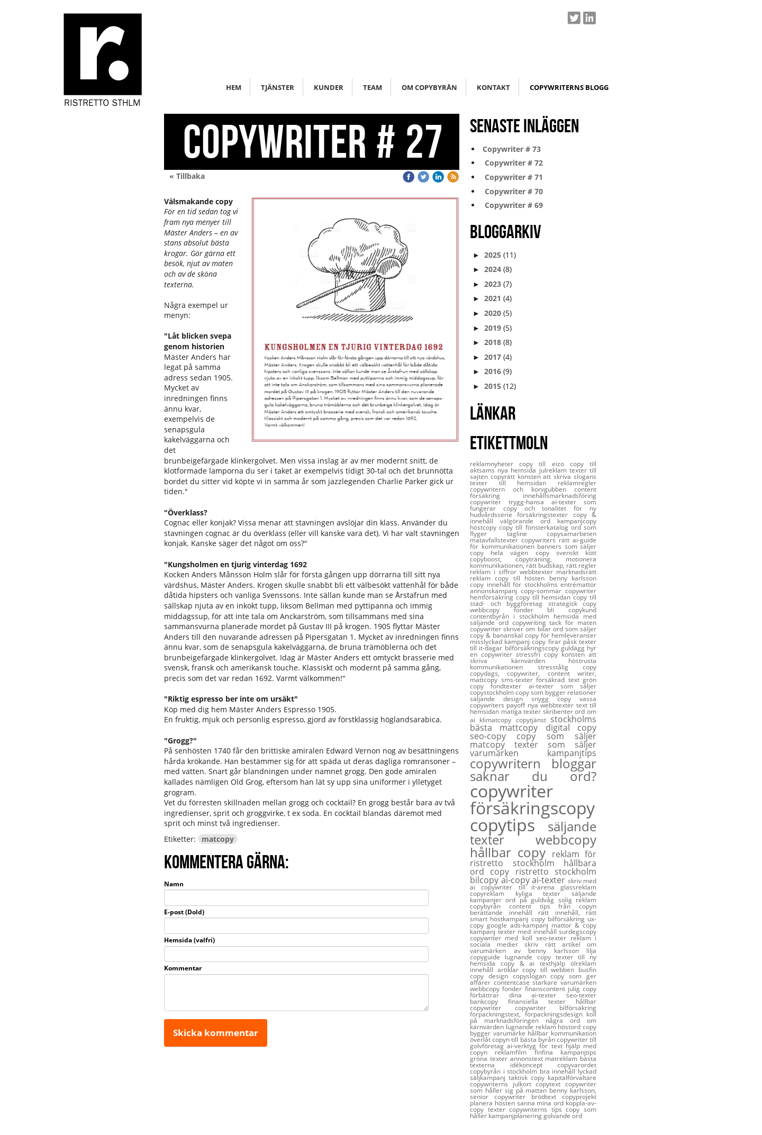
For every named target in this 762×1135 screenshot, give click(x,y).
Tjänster (277, 87)
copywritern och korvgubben (522, 489)
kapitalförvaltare (572, 1077)
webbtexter (538, 571)
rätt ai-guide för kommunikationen (533, 543)
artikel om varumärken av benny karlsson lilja (533, 947)
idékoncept (534, 1064)
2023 (492, 284)
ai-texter (550, 880)
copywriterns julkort (503, 1083)
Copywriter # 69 (511, 205)
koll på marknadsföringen (533, 1017)
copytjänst (533, 719)
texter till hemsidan (514, 482)
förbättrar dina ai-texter (518, 995)
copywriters (540, 539)
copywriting (531, 622)
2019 (492, 328)
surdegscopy (577, 931)
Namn (174, 884)
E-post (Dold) (184, 912)
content (524, 906)
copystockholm (492, 692)
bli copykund (571, 609)
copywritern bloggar (533, 763)
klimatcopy (497, 719)
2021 (492, 298)
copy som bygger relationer (555, 692)
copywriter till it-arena (520, 887)
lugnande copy (530, 956)
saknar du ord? (533, 776)
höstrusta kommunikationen (533, 663)
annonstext (528, 1058)
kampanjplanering (515, 1115)
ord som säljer (574, 628)
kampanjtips (571, 753)
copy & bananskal (497, 635)
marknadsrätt (576, 571)
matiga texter (522, 711)
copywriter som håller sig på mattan (533, 1087)
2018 (492, 342)
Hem (233, 87)
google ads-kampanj (519, 925)
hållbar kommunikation (562, 1033)
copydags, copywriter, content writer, (533, 673)
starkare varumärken (564, 982)
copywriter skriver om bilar (511, 628)
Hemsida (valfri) (189, 940)
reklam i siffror (495, 571)
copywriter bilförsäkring (556, 1007)
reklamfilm (514, 1052)
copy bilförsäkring (559, 918)
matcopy (218, 839)
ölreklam (583, 963)
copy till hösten (522, 578)
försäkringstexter (545, 514)
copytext (550, 1083)
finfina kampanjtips (565, 1052)
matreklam (562, 1058)
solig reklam (577, 899)
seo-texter (553, 937)
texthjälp (555, 963)
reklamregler (577, 482)
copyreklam (492, 893)
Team (372, 87)
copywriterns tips (537, 1109)
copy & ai (520, 963)
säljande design (500, 698)
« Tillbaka (187, 176)
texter (499, 1109)
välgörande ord (528, 520)
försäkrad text (559, 679)
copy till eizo (544, 463)
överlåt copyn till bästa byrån (513, 1039)
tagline (527, 533)
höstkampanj (510, 918)
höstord (570, 1026)
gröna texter (490, 1058)
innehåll (483, 969)
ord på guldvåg (531, 899)
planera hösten (493, 1102)
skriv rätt (542, 944)
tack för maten (572, 622)
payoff (516, 705)
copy (502, 871)
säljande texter (533, 833)
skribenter (559, 711)
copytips (509, 824)
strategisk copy (572, 603)
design (500, 975)
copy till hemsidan (544, 597)
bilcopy (485, 880)
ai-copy (516, 880)
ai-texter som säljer (563, 686)
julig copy (582, 988)
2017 (492, 357)
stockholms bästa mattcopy (533, 723)
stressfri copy (538, 654)
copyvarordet (576, 1064)
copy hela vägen (503, 552)
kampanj (484, 931)
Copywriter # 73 (510, 149)
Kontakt (493, 87)
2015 (492, 386)
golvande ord (562, 1115)
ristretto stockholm (555, 871)
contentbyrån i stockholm (512, 616)
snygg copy (555, 698)
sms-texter (519, 679)
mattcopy (485, 679)
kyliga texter (543, 893)
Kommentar (183, 968)
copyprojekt (579, 1096)
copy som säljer (556, 736)
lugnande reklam (532, 1026)
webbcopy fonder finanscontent (519, 988)
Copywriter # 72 (511, 163)
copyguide (487, 956)
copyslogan (532, 975)
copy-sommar (543, 590)
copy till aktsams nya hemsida (533, 467)
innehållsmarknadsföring (559, 495)
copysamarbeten (571, 533)
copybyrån (489, 906)
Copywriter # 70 (511, 191)
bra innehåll (559, 1071)
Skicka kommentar (215, 1033)
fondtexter (509, 686)
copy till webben (550, 969)
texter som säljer (555, 744)
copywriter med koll (503, 937)
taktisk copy (528, 1077)
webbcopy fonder (508, 609)
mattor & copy (573, 925)
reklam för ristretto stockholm (533, 858)
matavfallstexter (495, 539)
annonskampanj (495, 590)
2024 (492, 269)
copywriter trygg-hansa (510, 501)
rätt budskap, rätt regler (561, 565)
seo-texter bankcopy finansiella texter (533, 998)
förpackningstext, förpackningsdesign (528, 1014)
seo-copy (493, 736)
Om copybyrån (429, 87)
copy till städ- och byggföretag (533, 600)
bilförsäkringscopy (533, 647)
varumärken (508, 753)
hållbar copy (511, 852)
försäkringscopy (532, 807)
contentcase (513, 982)
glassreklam (578, 887)
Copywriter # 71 (511, 177)
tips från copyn (568, 906)
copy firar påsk (555, 641)
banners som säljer (566, 546)
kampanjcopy (576, 520)
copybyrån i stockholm (505, 1071)
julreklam (554, 470)
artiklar (510, 969)
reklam (482, 578)
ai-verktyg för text (536, 1045)
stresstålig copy (567, 666)
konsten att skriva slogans (557, 476)
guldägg (574, 647)
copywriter (511, 790)
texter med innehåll (528, 931)
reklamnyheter (494, 463)
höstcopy (484, 527)
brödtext (546, 1096)
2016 (492, 371)
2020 (492, 313)
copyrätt (504, 476)
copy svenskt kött (566, 552)
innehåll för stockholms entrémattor (542, 584)
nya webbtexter (552, 705)
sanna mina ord (541, 1102)
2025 (492, 255)
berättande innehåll (504, 912)
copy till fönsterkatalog (535, 527)
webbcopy (566, 839)
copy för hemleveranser (560, 635)
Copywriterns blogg (569, 87)
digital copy (571, 727)
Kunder (328, 87)
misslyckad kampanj (501, 641)
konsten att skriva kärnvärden (533, 657)
